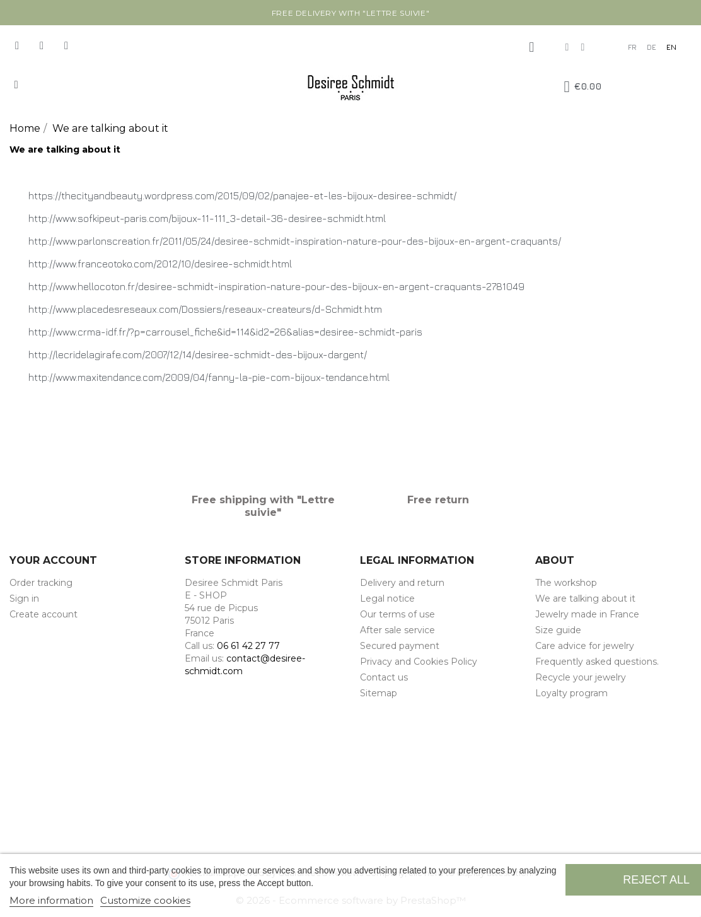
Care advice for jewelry (584, 645)
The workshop (566, 582)
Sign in (24, 598)
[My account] (531, 47)
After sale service (397, 630)
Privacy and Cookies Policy (418, 661)
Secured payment (399, 645)
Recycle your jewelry (580, 677)
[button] (16, 85)
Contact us (384, 677)
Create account (43, 614)
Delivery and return (402, 582)
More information (51, 900)
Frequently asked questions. (597, 661)
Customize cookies (145, 900)
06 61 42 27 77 (248, 645)
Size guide (558, 630)
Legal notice (387, 598)
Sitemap (378, 693)
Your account (53, 560)
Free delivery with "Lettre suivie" (350, 13)
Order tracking (40, 582)
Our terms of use (397, 614)
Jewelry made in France (587, 614)
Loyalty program (571, 693)
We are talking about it (585, 598)
